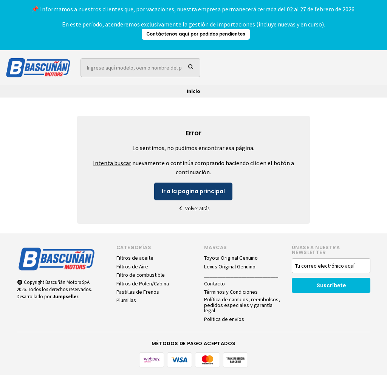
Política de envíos (224, 319)
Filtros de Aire (132, 266)
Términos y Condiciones (231, 291)
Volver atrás (193, 208)
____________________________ (241, 274)
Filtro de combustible (140, 274)
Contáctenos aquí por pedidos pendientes (195, 34)
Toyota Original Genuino (231, 257)
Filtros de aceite (134, 257)
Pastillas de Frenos (137, 291)
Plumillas (126, 300)
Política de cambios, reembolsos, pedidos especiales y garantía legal (242, 305)
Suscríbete (331, 285)
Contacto (214, 283)
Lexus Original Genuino (229, 266)
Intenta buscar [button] (112, 163)
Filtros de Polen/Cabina (142, 283)
